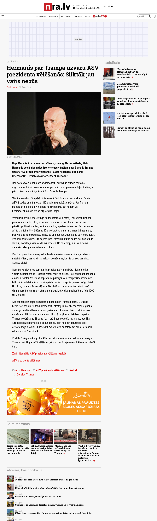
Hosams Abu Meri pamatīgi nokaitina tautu (38, 496)
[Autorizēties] (154, 16)
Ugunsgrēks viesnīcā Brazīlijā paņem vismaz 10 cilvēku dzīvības (49, 505)
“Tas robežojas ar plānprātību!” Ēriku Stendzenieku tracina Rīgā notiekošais (132, 73)
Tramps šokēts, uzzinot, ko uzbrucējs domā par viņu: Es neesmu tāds (18, 449)
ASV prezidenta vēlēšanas (26, 360)
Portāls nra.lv (12, 87)
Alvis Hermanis (22, 370)
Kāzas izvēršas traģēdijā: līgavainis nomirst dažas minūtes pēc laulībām (53, 513)
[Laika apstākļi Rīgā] (108, 6)
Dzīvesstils (53, 16)
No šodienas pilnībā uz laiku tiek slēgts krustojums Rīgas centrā (133, 116)
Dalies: (44, 381)
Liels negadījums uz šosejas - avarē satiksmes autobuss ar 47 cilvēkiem (133, 101)
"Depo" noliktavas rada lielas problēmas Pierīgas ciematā (133, 129)
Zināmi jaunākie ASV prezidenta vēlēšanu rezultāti (39, 353)
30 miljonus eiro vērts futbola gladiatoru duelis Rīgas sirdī (46, 479)
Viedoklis (72, 370)
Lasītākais (111, 62)
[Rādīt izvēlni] (3, 16)
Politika (14, 61)
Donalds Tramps (24, 374)
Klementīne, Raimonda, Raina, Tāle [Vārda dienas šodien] (86, 8)
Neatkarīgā (41, 16)
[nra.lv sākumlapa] (57, 7)
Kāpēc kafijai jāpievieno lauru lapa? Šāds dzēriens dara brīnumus (49, 488)
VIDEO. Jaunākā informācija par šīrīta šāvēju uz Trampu (62, 449)
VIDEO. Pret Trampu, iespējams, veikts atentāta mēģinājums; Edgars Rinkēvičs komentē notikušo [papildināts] (89, 453)
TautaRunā (65, 16)
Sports (87, 16)
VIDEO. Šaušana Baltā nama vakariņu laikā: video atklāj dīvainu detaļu (42, 449)
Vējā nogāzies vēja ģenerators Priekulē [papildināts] (128, 86)
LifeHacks (77, 16)
